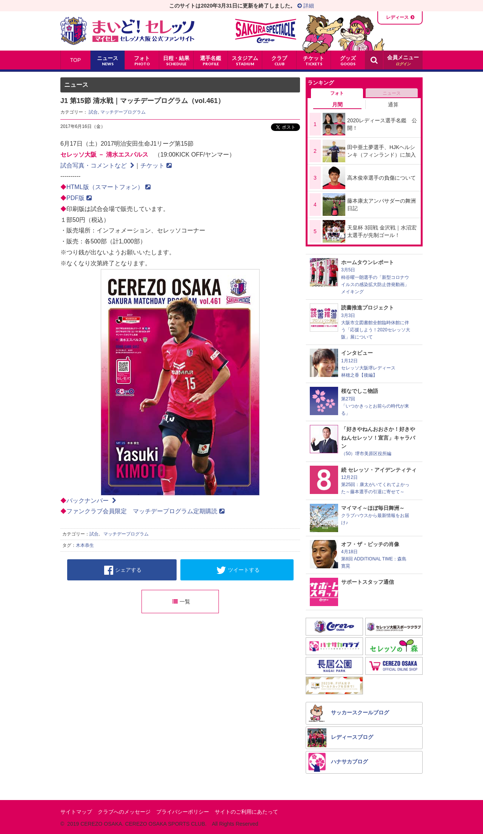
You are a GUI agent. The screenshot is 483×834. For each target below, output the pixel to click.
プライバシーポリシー (182, 812)
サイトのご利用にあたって (246, 812)
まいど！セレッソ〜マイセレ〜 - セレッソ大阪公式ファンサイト (127, 31)
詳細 (305, 6)
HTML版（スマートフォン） (108, 187)
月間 (337, 105)
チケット (156, 165)
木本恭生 (85, 545)
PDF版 (79, 198)
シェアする (123, 570)
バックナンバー (91, 500)
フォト (337, 93)
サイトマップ (76, 812)
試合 (93, 112)
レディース (397, 17)
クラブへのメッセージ (124, 812)
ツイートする (238, 570)
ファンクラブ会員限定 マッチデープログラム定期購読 (145, 511)
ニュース (392, 93)
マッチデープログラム (123, 112)
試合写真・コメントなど (97, 165)
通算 (393, 105)
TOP (75, 60)
